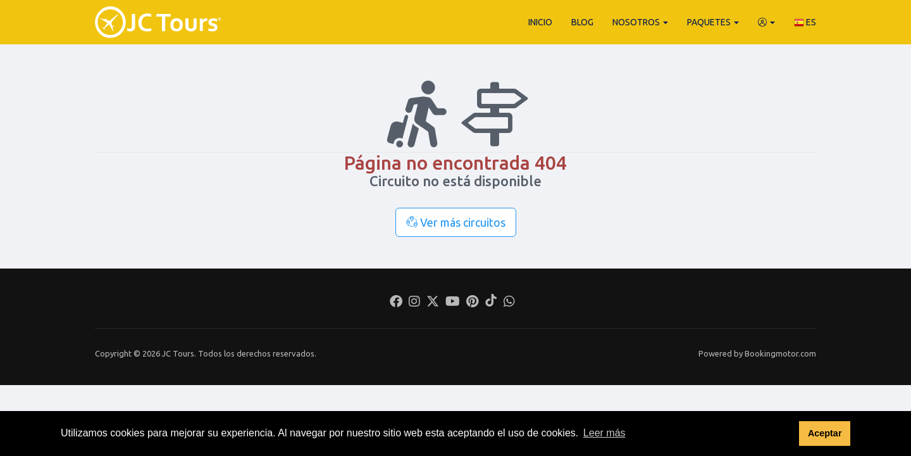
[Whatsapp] (509, 303)
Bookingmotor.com (780, 353)
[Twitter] (432, 303)
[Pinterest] (472, 303)
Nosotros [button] (640, 22)
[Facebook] (396, 303)
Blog (582, 22)
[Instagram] (414, 303)
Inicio (540, 22)
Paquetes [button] (713, 22)
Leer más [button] (604, 433)
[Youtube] (452, 303)
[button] (766, 22)
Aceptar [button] (825, 433)
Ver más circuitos (455, 222)
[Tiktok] (491, 303)
